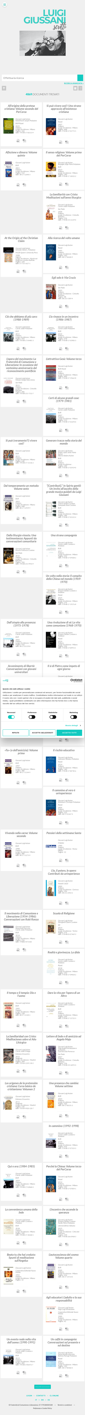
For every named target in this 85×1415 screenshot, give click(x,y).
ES (49, 1400)
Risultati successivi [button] (42, 1387)
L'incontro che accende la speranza (64, 1211)
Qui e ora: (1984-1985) (21, 1166)
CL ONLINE (54, 1396)
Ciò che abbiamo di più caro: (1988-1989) (21, 318)
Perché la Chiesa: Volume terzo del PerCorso (63, 1168)
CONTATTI (41, 1396)
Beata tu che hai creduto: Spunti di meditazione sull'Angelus (21, 1257)
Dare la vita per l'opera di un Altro (64, 994)
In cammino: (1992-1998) (64, 1125)
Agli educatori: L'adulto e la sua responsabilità (63, 1299)
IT (36, 1400)
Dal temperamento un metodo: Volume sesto (21, 487)
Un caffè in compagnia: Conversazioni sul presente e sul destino (64, 1342)
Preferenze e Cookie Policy (42, 1408)
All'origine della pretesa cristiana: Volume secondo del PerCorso (21, 108)
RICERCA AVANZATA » (74, 83)
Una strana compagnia (64, 535)
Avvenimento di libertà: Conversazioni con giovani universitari (21, 669)
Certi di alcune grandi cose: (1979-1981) (63, 399)
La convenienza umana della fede (21, 1211)
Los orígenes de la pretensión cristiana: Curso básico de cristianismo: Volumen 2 (21, 1086)
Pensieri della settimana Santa (63, 833)
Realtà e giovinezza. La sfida (64, 952)
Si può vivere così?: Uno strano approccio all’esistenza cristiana (64, 108)
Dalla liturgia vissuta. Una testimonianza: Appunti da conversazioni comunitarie (21, 538)
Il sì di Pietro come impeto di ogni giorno (64, 667)
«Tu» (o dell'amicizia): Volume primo (21, 751)
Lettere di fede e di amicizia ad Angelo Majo (63, 1038)
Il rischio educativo (64, 750)
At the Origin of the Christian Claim (21, 239)
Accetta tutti (69, 733)
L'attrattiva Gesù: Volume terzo (64, 359)
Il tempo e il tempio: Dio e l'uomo (21, 994)
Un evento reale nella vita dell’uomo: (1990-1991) (21, 1341)
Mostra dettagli (71, 725)
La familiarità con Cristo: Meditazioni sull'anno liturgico (63, 196)
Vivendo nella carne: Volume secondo (21, 834)
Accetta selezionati (42, 733)
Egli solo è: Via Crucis (64, 277)
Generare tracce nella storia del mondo (64, 442)
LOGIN (29, 1396)
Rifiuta (15, 733)
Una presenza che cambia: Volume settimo (64, 1084)
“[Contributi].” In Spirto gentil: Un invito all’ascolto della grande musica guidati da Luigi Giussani (63, 490)
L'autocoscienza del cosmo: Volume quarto (64, 1256)
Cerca (80, 78)
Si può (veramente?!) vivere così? (21, 442)
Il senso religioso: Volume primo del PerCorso (64, 154)
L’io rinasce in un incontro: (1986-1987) (64, 318)
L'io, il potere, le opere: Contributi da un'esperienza (64, 872)
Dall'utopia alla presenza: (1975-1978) (21, 624)
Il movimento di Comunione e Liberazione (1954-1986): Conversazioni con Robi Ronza (21, 916)
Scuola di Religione (64, 913)
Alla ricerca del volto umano (64, 238)
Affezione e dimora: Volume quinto (21, 154)
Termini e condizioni (65, 1405)
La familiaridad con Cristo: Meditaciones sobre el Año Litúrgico (21, 1039)
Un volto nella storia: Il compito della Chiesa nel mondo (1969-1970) (64, 579)
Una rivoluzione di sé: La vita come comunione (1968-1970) (63, 624)
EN (42, 1400)
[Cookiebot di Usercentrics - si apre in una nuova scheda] (72, 680)
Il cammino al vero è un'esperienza (63, 791)
